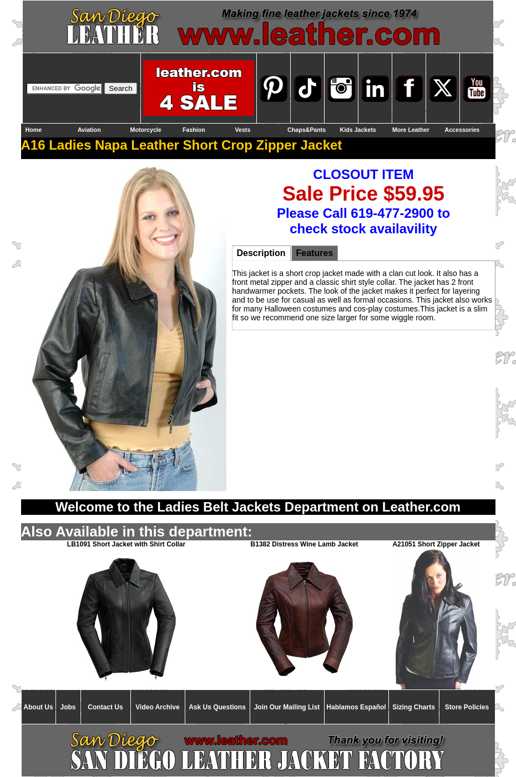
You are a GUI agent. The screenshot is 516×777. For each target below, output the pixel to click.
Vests (243, 129)
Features (314, 253)
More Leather (410, 129)
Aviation (89, 129)
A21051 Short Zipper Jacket (435, 544)
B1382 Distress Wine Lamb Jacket (304, 544)
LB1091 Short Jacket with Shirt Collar (126, 544)
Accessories (462, 129)
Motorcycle (145, 129)
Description (261, 253)
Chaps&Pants (306, 129)
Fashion (194, 129)
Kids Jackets (358, 129)
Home (34, 129)
